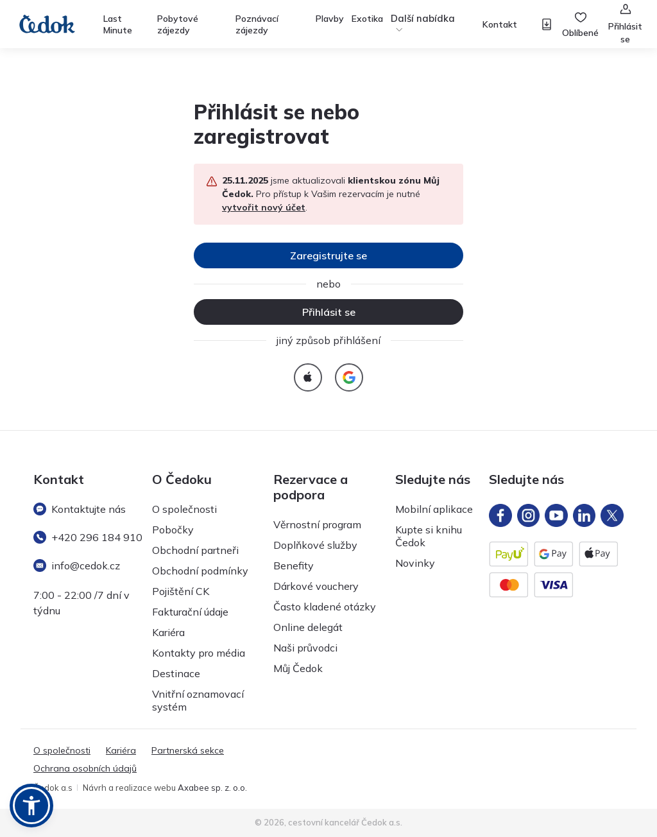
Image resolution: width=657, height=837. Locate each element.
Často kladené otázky (324, 606)
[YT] (556, 515)
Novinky (415, 563)
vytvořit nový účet (263, 207)
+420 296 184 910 (87, 537)
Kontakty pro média (198, 652)
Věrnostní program (317, 524)
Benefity (293, 565)
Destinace (176, 673)
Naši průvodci (305, 647)
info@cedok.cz (76, 565)
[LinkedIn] (584, 515)
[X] (612, 515)
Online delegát (308, 627)
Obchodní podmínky (200, 570)
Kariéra (168, 632)
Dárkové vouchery (316, 586)
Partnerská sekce (187, 750)
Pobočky (173, 529)
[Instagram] (528, 515)
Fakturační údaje (190, 611)
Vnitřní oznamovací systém (198, 700)
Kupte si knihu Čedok (428, 536)
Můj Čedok (298, 668)
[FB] (500, 515)
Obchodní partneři (195, 550)
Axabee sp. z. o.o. (212, 787)
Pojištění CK (180, 591)
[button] (31, 805)
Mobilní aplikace (434, 509)
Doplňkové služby (315, 545)
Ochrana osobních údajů (85, 768)
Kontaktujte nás (79, 509)
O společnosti (184, 509)
